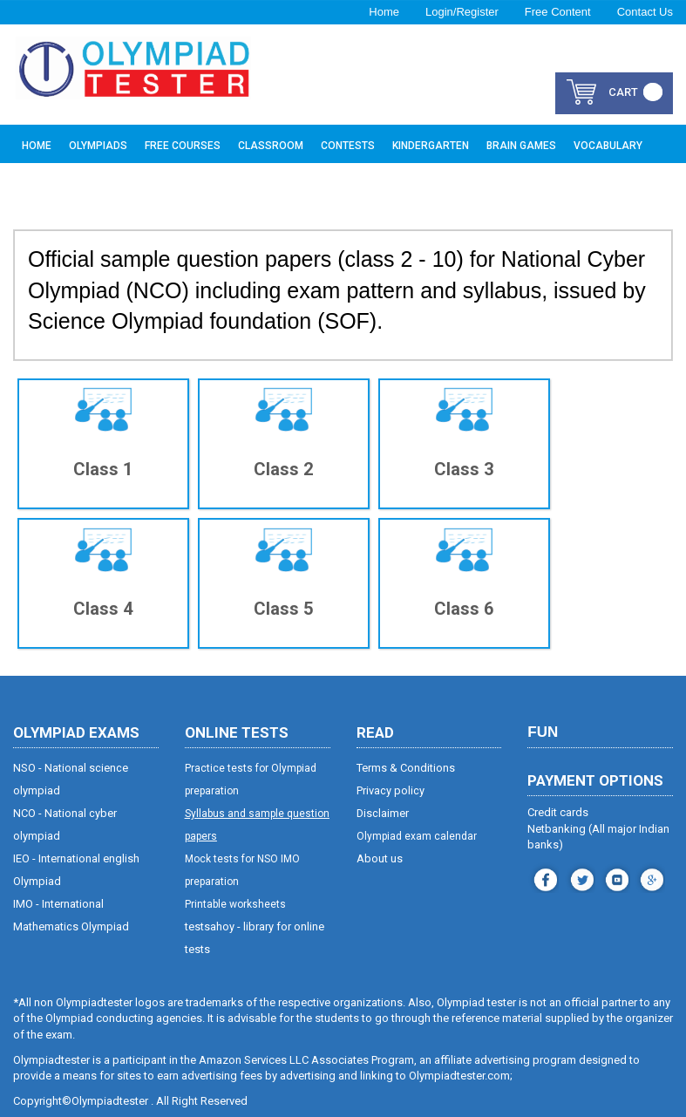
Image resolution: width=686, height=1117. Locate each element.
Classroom (270, 146)
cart (623, 92)
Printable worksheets (235, 903)
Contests (348, 146)
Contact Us (645, 11)
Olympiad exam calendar (417, 835)
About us (380, 857)
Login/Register (462, 11)
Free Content (558, 11)
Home (384, 11)
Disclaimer (383, 812)
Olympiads (98, 146)
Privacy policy (391, 789)
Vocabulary (608, 146)
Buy (31, 185)
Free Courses (183, 146)
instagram (580, 876)
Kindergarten (430, 146)
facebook (543, 876)
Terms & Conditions (406, 766)
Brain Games (521, 146)
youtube (615, 876)
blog (650, 876)
